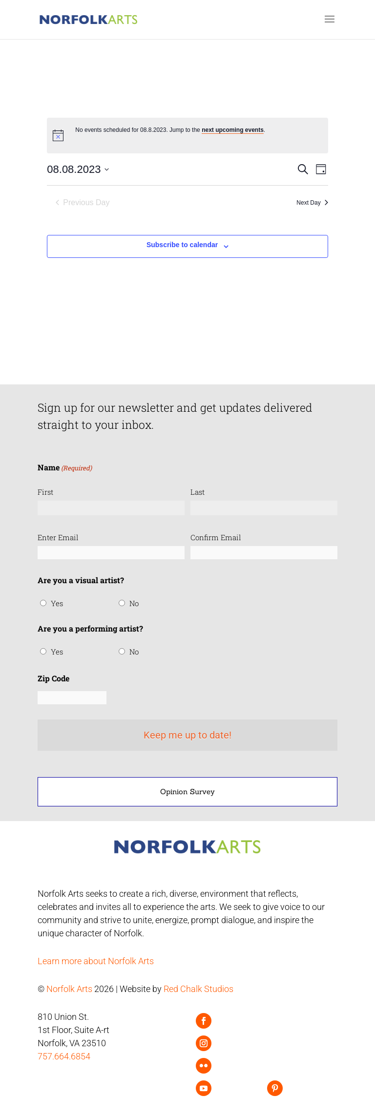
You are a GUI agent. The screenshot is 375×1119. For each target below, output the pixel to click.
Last (197, 492)
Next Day (312, 202)
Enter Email (58, 537)
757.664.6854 (64, 1056)
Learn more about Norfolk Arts (96, 961)
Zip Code (53, 678)
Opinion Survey (187, 791)
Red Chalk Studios (198, 989)
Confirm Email (215, 537)
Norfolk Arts (69, 989)
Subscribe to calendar (182, 245)
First (45, 492)
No (134, 603)
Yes (57, 603)
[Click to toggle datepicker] (78, 169)
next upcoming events (233, 130)
